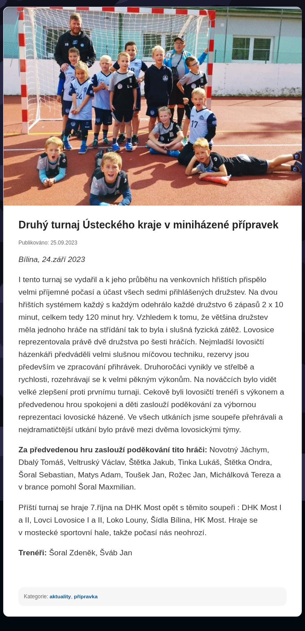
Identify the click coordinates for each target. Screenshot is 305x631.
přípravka (86, 596)
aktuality (60, 596)
